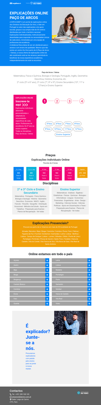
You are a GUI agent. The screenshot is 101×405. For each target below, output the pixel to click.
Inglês (42, 201)
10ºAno (57, 129)
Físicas (66, 195)
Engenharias (68, 200)
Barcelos (32, 231)
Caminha (50, 231)
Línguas (70, 198)
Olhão (65, 236)
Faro (70, 231)
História (34, 199)
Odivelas (58, 236)
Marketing (59, 203)
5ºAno (49, 123)
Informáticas (61, 198)
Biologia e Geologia (22, 199)
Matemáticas (62, 193)
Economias (79, 198)
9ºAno (47, 129)
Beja (38, 231)
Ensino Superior (63, 134)
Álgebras (79, 193)
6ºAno (58, 123)
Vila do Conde (34, 242)
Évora (65, 231)
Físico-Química (40, 196)
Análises (71, 193)
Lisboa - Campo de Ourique (31, 236)
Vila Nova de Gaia (62, 242)
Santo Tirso (58, 239)
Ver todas (40, 212)
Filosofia (25, 204)
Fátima (75, 231)
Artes (77, 200)
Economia (29, 201)
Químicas (74, 195)
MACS (36, 201)
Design (82, 200)
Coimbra (58, 231)
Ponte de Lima (74, 236)
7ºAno (68, 123)
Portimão (35, 239)
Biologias (82, 195)
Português (29, 196)
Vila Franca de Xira (48, 242)
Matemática (19, 196)
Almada (25, 231)
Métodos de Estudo (31, 206)
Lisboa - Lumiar (48, 236)
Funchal (38, 234)
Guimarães (55, 234)
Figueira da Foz (27, 234)
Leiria (63, 234)
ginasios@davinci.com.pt (21, 397)
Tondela (67, 239)
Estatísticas (58, 195)
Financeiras (58, 200)
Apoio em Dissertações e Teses (74, 206)
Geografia (33, 204)
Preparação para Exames (34, 209)
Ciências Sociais (71, 203)
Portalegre (27, 239)
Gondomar (46, 234)
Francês (18, 204)
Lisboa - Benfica (72, 234)
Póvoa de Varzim (46, 239)
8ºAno (77, 123)
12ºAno (78, 129)
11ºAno (68, 129)
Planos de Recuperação (26, 212)
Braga (43, 231)
